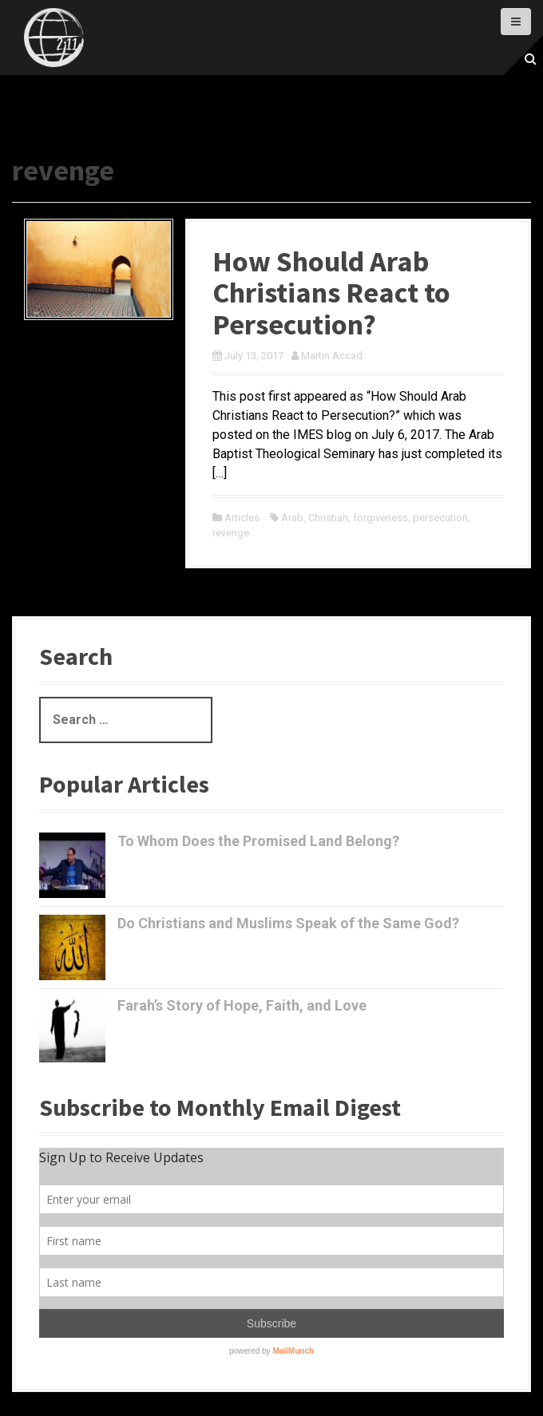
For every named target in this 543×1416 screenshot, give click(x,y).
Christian (328, 518)
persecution (440, 518)
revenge (230, 533)
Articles (242, 518)
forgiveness (380, 518)
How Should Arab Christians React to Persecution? (331, 292)
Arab (292, 518)
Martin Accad (332, 356)
